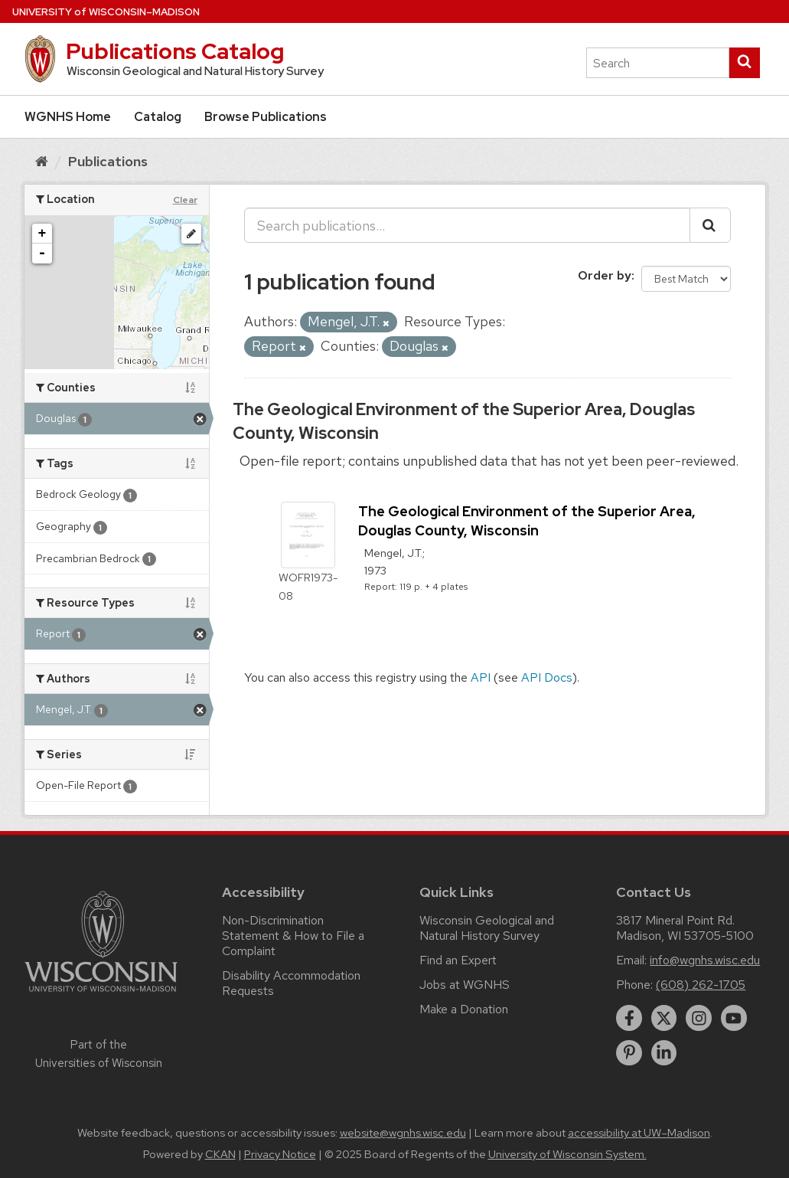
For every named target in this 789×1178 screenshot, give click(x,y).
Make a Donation (463, 1009)
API (481, 677)
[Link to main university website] (101, 995)
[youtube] (734, 1018)
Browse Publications (265, 117)
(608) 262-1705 (700, 985)
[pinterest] (629, 1053)
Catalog (157, 117)
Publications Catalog (175, 51)
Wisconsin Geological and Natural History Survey (486, 928)
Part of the (98, 1054)
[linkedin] (664, 1053)
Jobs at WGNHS (464, 985)
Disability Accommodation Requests (291, 983)
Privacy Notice (280, 1154)
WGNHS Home (67, 117)
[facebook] (629, 1018)
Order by (604, 275)
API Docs (546, 677)
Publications (108, 161)
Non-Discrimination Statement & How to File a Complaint (293, 935)
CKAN (220, 1154)
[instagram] (699, 1018)
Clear (185, 200)
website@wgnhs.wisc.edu (403, 1132)
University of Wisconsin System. (567, 1154)
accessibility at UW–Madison (639, 1132)
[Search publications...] (467, 225)
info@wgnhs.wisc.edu (705, 960)
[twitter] (664, 1018)
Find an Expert (458, 960)
